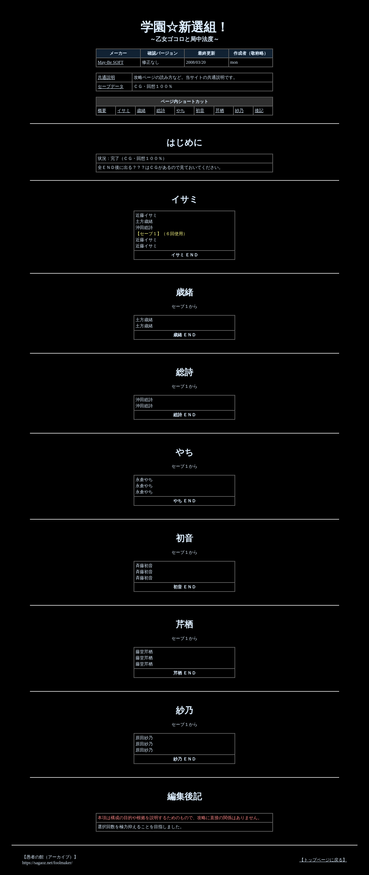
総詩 (160, 110)
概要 (102, 110)
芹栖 (219, 110)
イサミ (123, 110)
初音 (200, 110)
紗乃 (239, 110)
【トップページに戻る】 (323, 859)
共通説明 (106, 77)
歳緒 (141, 110)
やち (180, 110)
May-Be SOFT (111, 62)
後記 (259, 110)
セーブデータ (111, 86)
